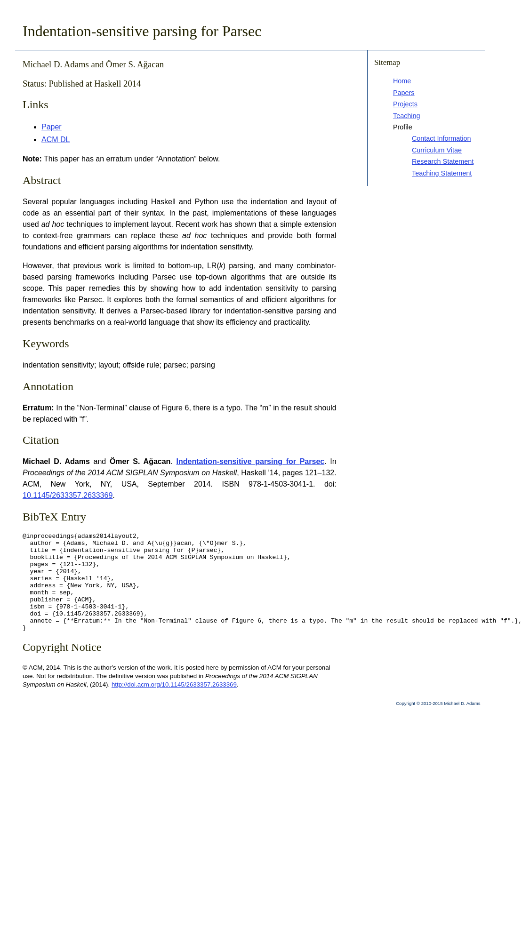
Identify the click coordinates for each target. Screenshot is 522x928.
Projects (405, 104)
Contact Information (441, 138)
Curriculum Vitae (437, 150)
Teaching (406, 116)
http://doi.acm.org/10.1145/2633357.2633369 (174, 704)
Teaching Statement (442, 173)
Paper (51, 127)
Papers (404, 92)
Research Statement (443, 161)
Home (402, 81)
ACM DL (55, 140)
